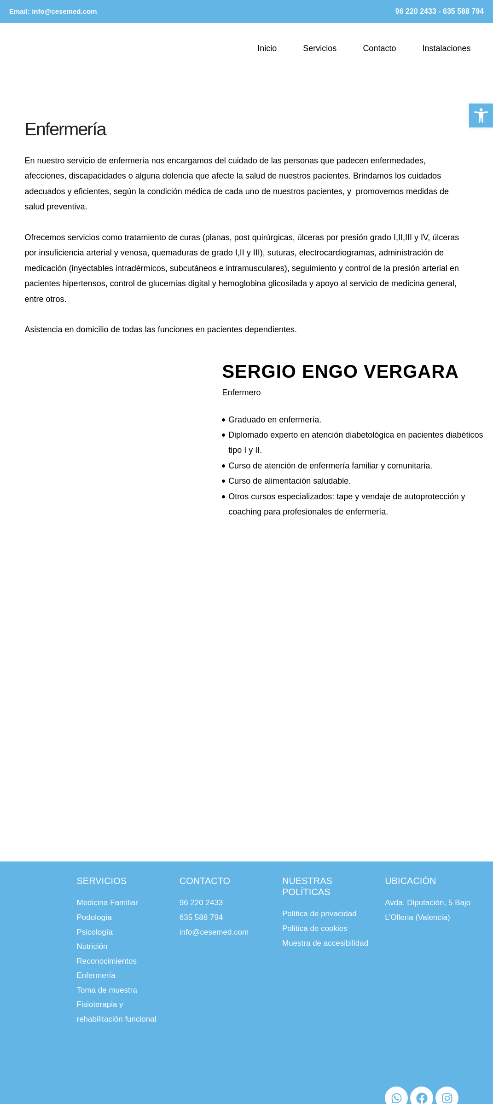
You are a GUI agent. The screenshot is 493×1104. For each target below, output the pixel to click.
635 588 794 (463, 11)
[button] (481, 113)
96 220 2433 (415, 11)
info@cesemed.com (64, 11)
